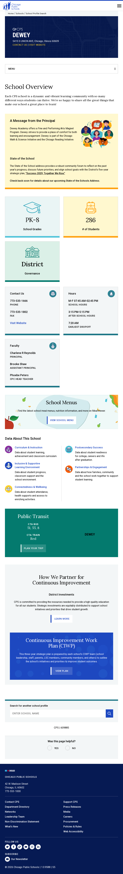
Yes (56, 748)
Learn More (62, 618)
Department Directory (17, 806)
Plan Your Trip (33, 548)
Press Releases (72, 806)
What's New (11, 826)
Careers (67, 816)
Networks (10, 811)
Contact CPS (12, 801)
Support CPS (70, 801)
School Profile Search (36, 13)
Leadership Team (15, 816)
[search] (58, 713)
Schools (20, 13)
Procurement (70, 821)
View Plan (61, 671)
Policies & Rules (72, 826)
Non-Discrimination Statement (22, 821)
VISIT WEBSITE (37, 45)
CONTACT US (20, 45)
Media (66, 811)
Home (11, 13)
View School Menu (62, 420)
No (74, 748)
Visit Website (18, 323)
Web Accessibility (73, 831)
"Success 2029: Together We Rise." (45, 173)
